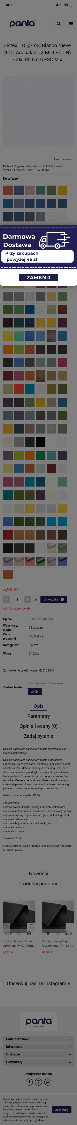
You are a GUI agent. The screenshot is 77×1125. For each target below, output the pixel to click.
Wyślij (35, 691)
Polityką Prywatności (16, 1102)
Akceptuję (61, 1110)
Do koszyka (54, 599)
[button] (68, 5)
